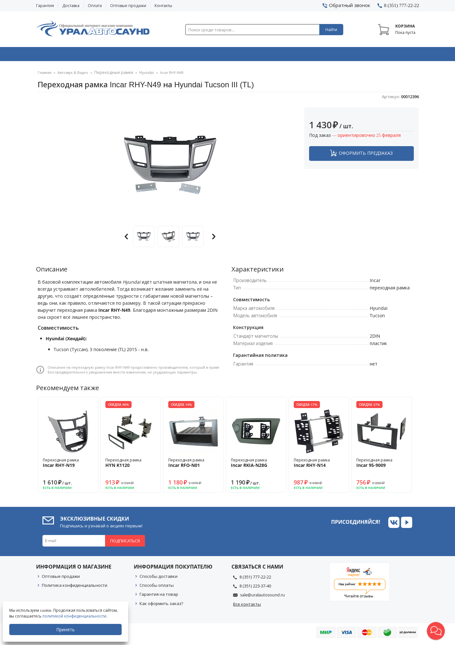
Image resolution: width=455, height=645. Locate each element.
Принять (66, 629)
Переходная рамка (68, 465)
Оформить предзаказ (366, 155)
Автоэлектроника (229, 55)
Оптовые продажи (128, 5)
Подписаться (125, 543)
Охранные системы (151, 55)
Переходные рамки (111, 75)
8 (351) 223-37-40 (255, 588)
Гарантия (45, 5)
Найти (331, 29)
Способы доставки (159, 578)
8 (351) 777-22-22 (255, 579)
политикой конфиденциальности (75, 616)
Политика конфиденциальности (74, 587)
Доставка (71, 5)
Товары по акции (383, 55)
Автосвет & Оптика (307, 55)
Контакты (163, 5)
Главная (44, 75)
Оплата (95, 5)
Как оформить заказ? (161, 606)
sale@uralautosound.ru (262, 597)
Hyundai (142, 75)
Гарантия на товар (159, 596)
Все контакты (247, 606)
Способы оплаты (157, 587)
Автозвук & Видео (73, 55)
